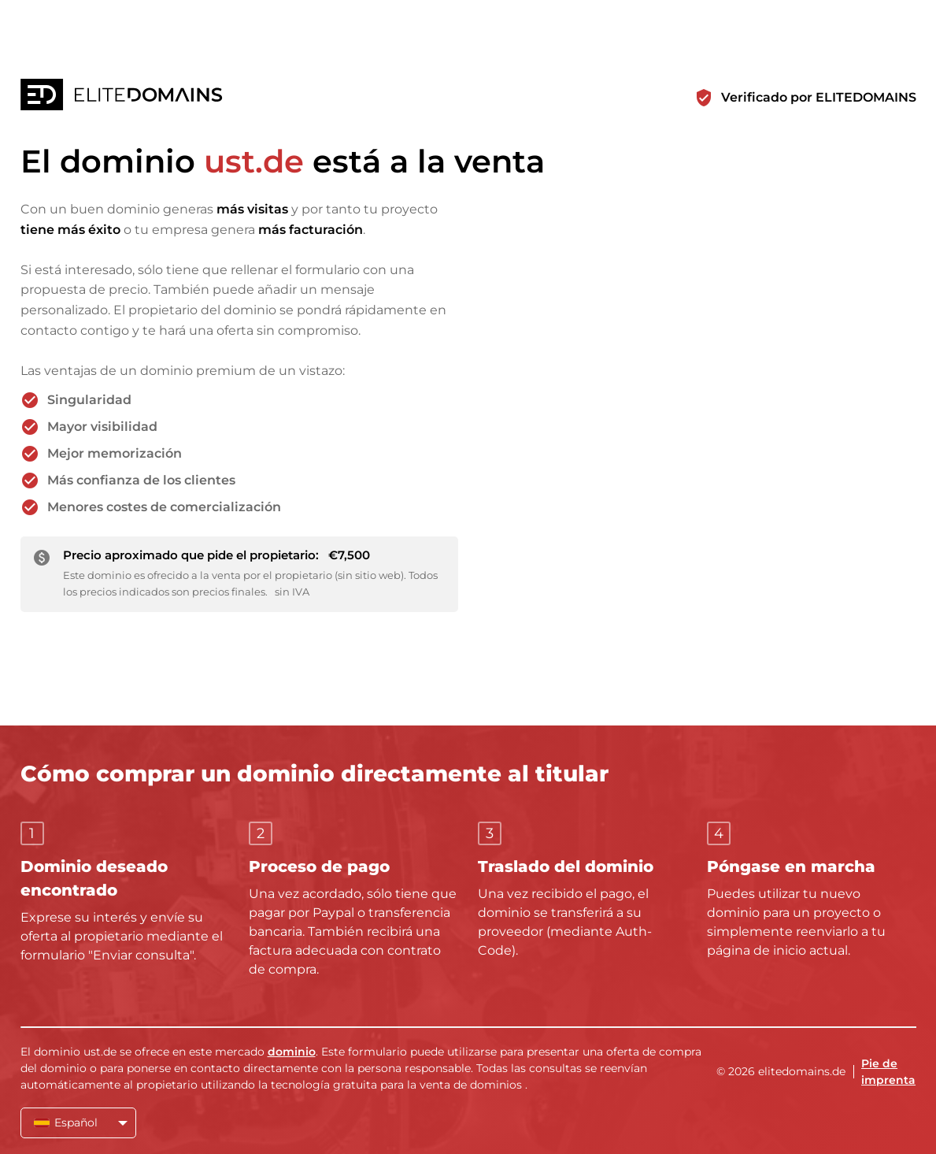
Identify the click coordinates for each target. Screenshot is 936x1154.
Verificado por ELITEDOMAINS (818, 97)
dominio (292, 1052)
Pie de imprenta (888, 1071)
